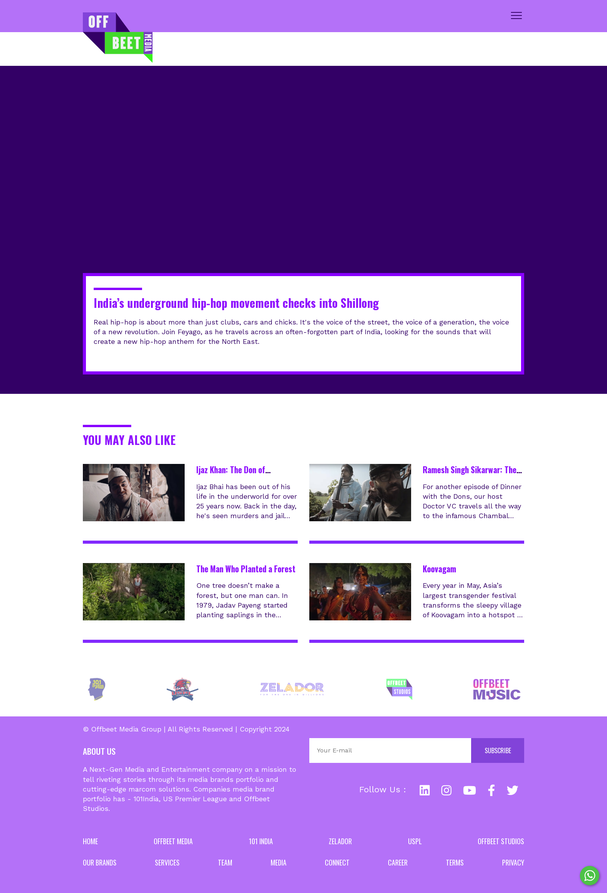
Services (167, 862)
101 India (261, 841)
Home (90, 841)
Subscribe (498, 750)
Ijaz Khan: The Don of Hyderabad (230, 475)
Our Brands (100, 862)
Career (398, 862)
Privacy (513, 862)
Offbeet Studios (501, 841)
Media (278, 862)
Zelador (340, 841)
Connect (337, 862)
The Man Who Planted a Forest (245, 569)
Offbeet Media (173, 841)
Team (225, 862)
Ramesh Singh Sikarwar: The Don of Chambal (469, 475)
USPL (415, 841)
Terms (455, 862)
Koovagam (439, 569)
